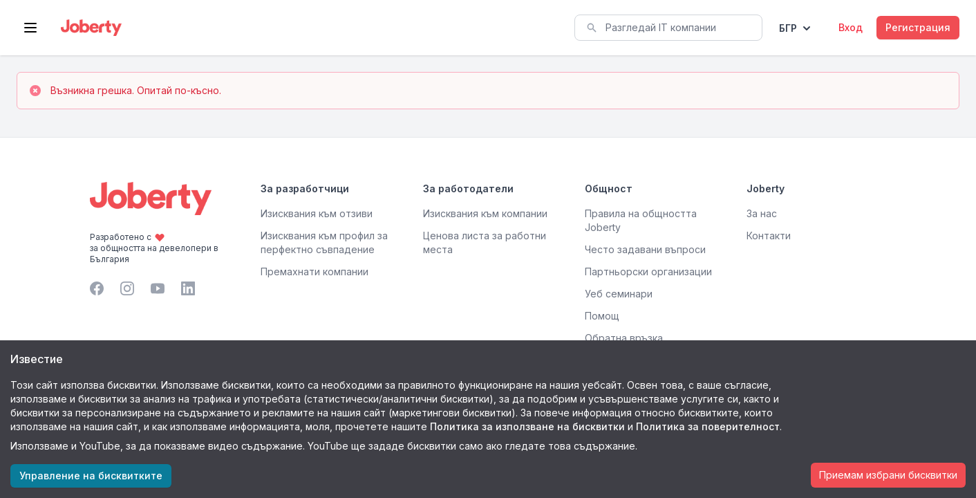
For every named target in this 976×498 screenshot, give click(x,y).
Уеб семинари (619, 293)
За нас (762, 213)
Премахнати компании (314, 271)
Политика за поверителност (708, 426)
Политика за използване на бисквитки (527, 426)
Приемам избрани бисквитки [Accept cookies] (888, 475)
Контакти (769, 235)
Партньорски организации (648, 271)
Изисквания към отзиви (317, 213)
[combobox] (668, 27)
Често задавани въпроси (645, 249)
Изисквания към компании (485, 213)
